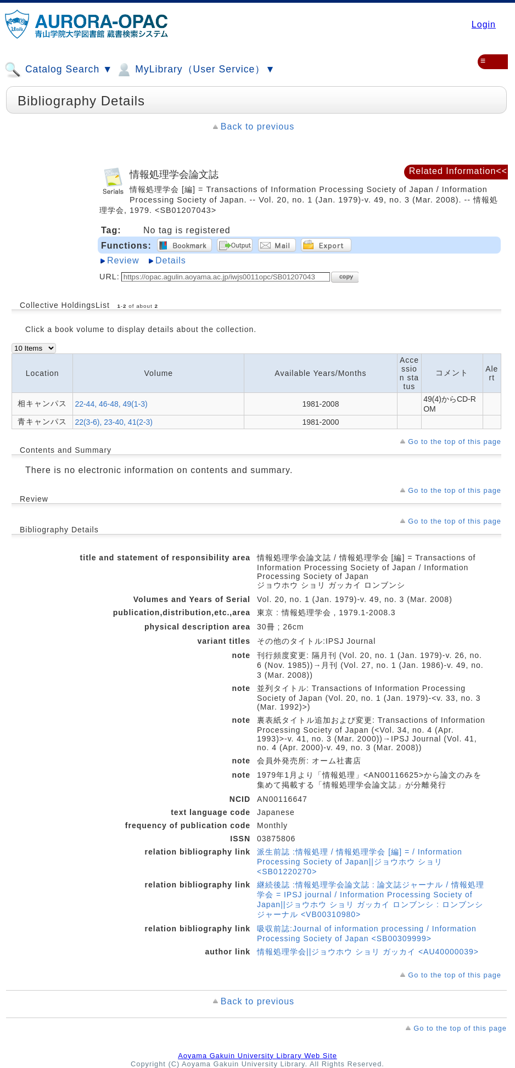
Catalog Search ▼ (58, 69)
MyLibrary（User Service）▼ (195, 69)
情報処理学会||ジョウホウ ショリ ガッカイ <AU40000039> (368, 951)
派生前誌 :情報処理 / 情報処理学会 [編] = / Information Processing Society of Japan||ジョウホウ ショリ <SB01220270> (359, 861)
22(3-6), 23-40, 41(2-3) (114, 422)
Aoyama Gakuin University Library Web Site (257, 1056)
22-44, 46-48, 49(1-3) (111, 404)
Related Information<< (458, 171)
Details (170, 260)
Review (123, 260)
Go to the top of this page (454, 441)
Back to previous (257, 126)
